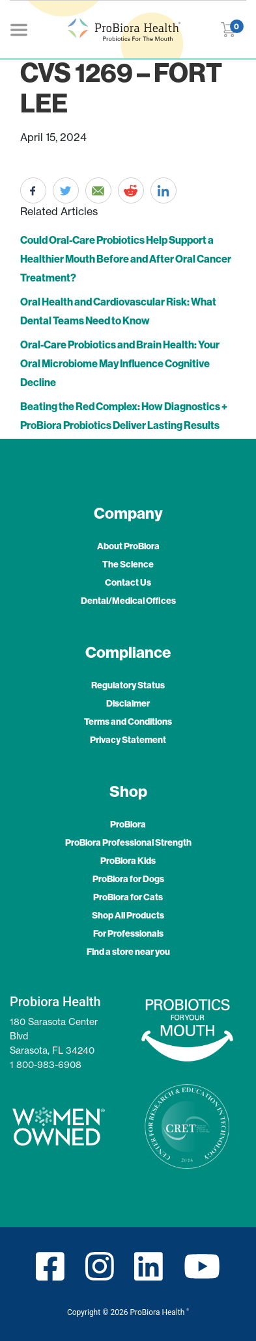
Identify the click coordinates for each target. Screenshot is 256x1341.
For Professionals (128, 933)
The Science (128, 564)
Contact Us (128, 582)
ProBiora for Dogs (128, 879)
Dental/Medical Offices (128, 600)
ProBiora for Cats (128, 897)
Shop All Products (128, 915)
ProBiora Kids (128, 860)
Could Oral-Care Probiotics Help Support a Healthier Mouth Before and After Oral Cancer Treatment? (125, 259)
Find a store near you (128, 951)
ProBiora (128, 824)
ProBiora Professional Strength (128, 842)
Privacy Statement (128, 740)
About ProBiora (128, 546)
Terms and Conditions (128, 721)
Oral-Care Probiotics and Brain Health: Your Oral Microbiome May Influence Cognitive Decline (120, 364)
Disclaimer (128, 703)
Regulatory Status (128, 685)
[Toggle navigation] (18, 29)
